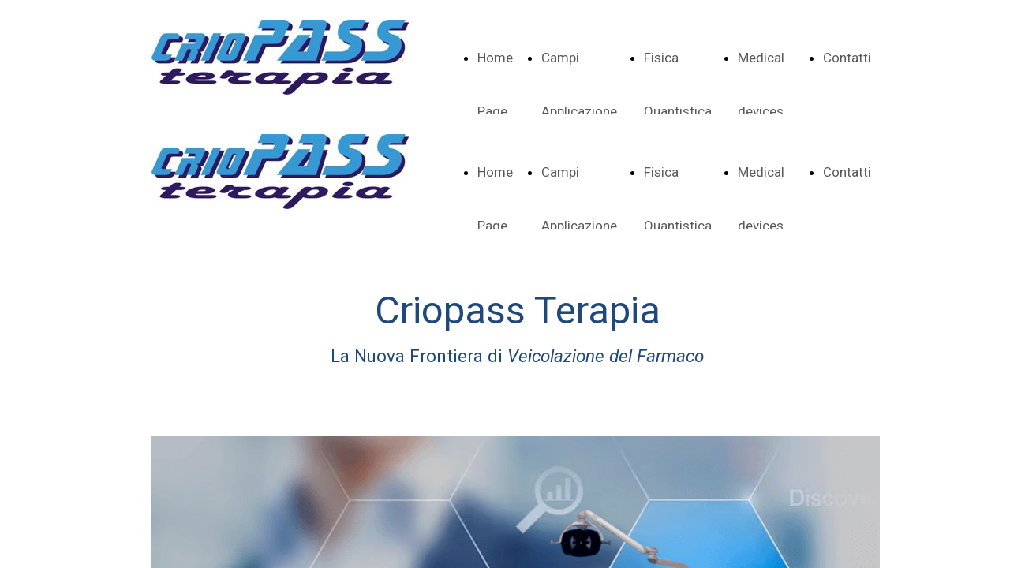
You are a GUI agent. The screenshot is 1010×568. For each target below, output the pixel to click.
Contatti (847, 57)
